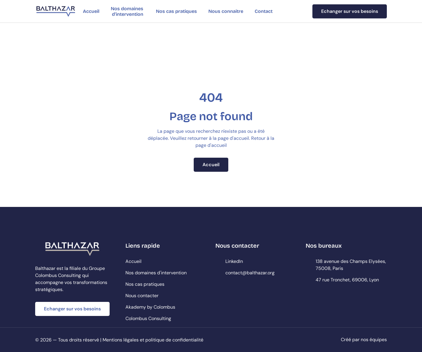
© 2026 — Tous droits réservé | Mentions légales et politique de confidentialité (119, 340)
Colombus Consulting (148, 318)
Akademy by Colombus (150, 307)
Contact (264, 11)
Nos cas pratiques (176, 11)
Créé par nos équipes (364, 339)
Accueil (91, 11)
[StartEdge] (55, 11)
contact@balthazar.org (250, 273)
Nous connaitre (225, 11)
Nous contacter (142, 296)
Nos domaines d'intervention (127, 11)
